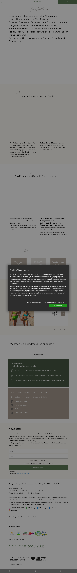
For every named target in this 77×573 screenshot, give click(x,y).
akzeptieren (58, 305)
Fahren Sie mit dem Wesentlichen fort (55, 302)
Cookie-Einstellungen (34, 302)
